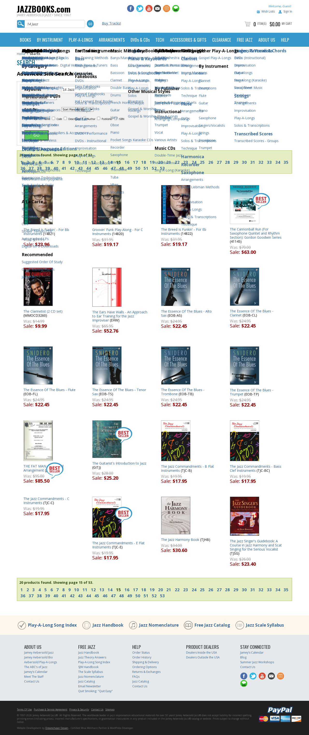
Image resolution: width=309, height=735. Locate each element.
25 (202, 162)
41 (64, 168)
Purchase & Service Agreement (50, 709)
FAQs (136, 677)
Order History (141, 657)
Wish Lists (268, 11)
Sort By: (31, 109)
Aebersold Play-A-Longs (40, 662)
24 (194, 162)
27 (219, 162)
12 (93, 162)
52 (154, 168)
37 (31, 168)
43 (80, 168)
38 (39, 168)
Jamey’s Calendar (36, 672)
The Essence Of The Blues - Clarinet (251, 313)
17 (135, 162)
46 (105, 168)
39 (47, 168)
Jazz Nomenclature (159, 625)
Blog (243, 657)
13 (101, 162)
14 (110, 162)
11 (85, 162)
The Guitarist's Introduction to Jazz (119, 463)
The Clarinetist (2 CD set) (43, 311)
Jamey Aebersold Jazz (39, 652)
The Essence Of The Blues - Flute (49, 389)
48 (121, 168)
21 (168, 162)
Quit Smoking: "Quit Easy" (95, 691)
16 (127, 162)
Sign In (287, 11)
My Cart (287, 23)
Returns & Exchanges (146, 672)
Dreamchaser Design (56, 728)
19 (152, 162)
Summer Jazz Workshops (257, 662)
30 (244, 162)
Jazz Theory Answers (92, 657)
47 (113, 168)
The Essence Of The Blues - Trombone (182, 391)
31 (252, 162)
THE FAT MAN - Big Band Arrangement (43, 468)
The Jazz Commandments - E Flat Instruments (118, 545)
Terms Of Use (24, 709)
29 (235, 162)
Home (21, 54)
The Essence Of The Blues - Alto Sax (186, 313)
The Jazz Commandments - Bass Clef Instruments (255, 468)
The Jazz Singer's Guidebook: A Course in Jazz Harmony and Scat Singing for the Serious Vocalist (256, 545)
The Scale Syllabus (90, 672)
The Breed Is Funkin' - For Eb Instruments (183, 231)
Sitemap (109, 709)
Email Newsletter (89, 686)
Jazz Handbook (107, 625)
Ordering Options (144, 667)
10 (76, 162)
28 (227, 162)
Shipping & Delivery (145, 662)
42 (72, 168)
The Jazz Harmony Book (180, 539)
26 (210, 162)
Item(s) (262, 23)
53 (162, 168)
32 (261, 162)
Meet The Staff (33, 677)
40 (55, 168)
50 (137, 168)
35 (286, 162)
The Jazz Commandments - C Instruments (46, 500)
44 (88, 168)
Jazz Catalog (86, 681)
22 (177, 162)
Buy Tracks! (111, 23)
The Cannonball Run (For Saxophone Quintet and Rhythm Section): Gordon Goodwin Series (255, 233)
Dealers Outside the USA (203, 657)
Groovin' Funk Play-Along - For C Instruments (117, 231)
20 (160, 162)
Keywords (32, 89)
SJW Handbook (88, 667)
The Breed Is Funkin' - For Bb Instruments (46, 231)
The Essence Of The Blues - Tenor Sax (119, 391)
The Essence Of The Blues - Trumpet (251, 392)
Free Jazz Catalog (212, 625)
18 (143, 162)
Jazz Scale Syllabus (265, 625)
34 (277, 162)
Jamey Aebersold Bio (38, 657)
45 (96, 168)
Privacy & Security (79, 709)
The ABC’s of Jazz (35, 667)
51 (146, 168)
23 (185, 162)
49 (129, 168)
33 (269, 162)
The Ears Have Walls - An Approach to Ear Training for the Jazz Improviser (119, 316)
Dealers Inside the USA (201, 652)
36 (23, 168)
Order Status (141, 652)
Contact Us (31, 681)
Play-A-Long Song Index (52, 625)
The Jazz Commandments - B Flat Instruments (187, 468)
